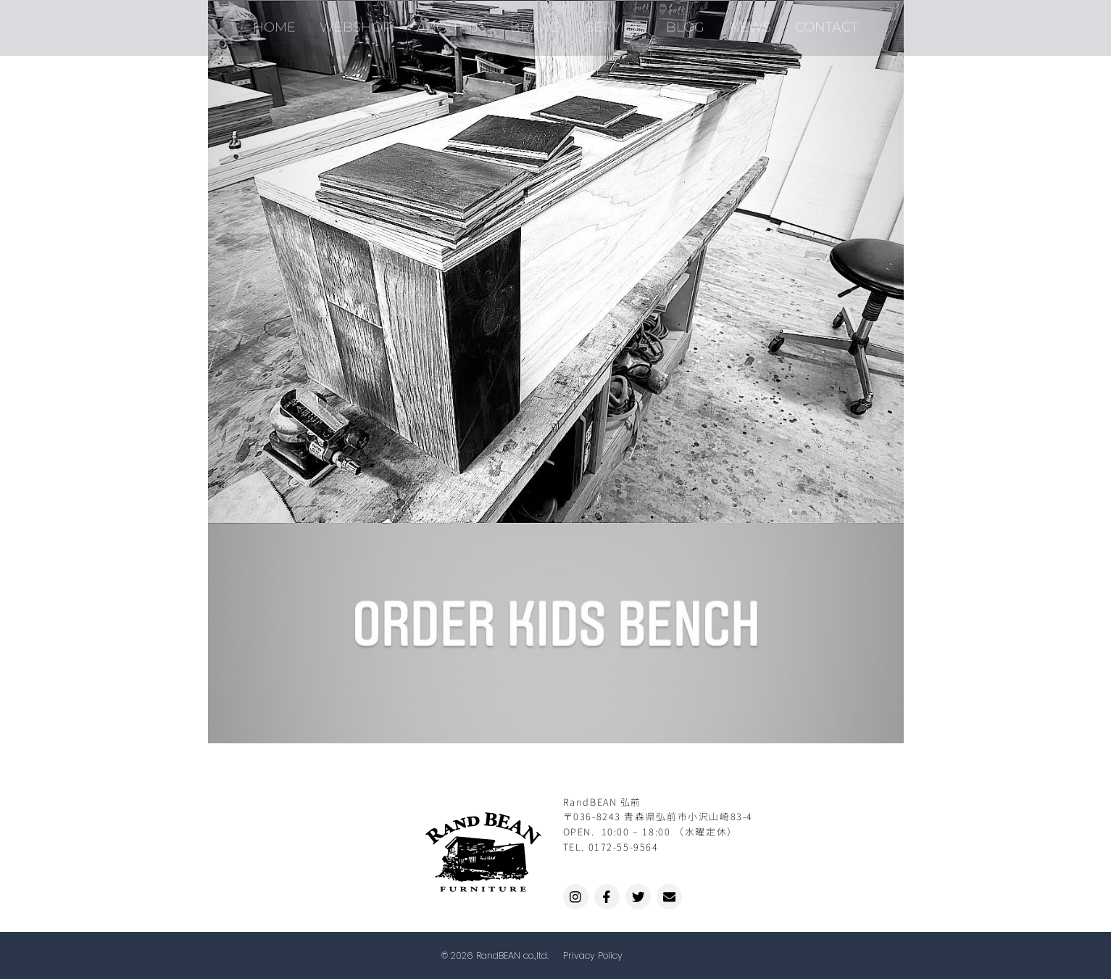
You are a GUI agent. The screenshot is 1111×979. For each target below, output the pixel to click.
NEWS (744, 22)
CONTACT (817, 22)
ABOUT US (455, 22)
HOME (283, 22)
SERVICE (612, 22)
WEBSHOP (362, 22)
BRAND (537, 22)
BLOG (681, 22)
